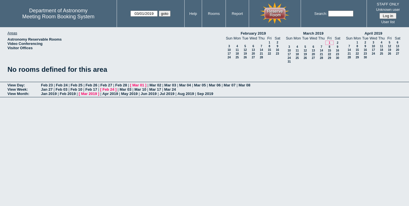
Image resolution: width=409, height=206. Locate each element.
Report (237, 13)
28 (261, 57)
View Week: (17, 89)
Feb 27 (106, 85)
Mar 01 (138, 85)
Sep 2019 (205, 94)
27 (253, 57)
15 (269, 50)
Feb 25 (77, 85)
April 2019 (373, 33)
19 (245, 53)
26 (245, 57)
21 (261, 53)
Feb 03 (61, 89)
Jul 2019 (167, 94)
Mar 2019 (89, 94)
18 (237, 53)
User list (388, 22)
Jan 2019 (49, 94)
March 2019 (313, 33)
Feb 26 (91, 85)
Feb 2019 (68, 94)
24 (229, 57)
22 (269, 53)
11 (237, 50)
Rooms (214, 13)
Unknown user (388, 9)
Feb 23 (47, 85)
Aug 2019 (185, 94)
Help (193, 13)
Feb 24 (62, 85)
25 (237, 57)
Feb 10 (76, 89)
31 (289, 61)
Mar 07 (230, 85)
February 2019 (253, 33)
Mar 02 (155, 85)
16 (277, 50)
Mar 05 (200, 85)
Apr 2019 (110, 94)
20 (253, 53)
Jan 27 (46, 89)
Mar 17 (155, 89)
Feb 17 (91, 89)
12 (245, 50)
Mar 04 (185, 85)
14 (261, 50)
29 (329, 58)
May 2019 (129, 94)
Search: (320, 13)
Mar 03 (170, 85)
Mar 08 (244, 85)
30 (337, 58)
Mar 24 (170, 89)
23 (277, 53)
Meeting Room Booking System (58, 16)
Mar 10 (140, 89)
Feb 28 (121, 85)
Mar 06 (215, 85)
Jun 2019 (149, 94)
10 (229, 50)
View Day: (16, 85)
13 (253, 50)
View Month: (18, 94)
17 (229, 53)
